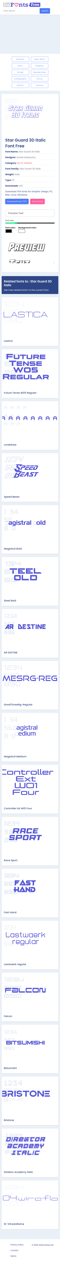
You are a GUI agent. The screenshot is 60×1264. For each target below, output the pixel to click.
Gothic (20, 85)
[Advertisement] (30, 34)
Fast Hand (10, 912)
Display (40, 66)
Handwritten (39, 72)
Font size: (9, 220)
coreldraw (10, 444)
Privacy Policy (17, 1244)
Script (20, 72)
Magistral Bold (13, 548)
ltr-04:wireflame (14, 1224)
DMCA (13, 1256)
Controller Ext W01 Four (18, 808)
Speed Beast (11, 496)
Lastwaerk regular (15, 964)
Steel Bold (10, 600)
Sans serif (39, 59)
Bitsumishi (10, 1068)
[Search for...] (21, 11)
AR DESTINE (11, 652)
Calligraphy (20, 79)
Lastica (8, 341)
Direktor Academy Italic (18, 1172)
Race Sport (10, 860)
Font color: (10, 227)
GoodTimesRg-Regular (18, 704)
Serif (20, 66)
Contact (14, 1250)
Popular (20, 59)
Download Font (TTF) (17, 201)
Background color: (27, 227)
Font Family (37, 201)
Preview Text (30, 249)
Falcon (8, 1016)
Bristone (9, 1120)
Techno (39, 85)
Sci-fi (20, 163)
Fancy (39, 79)
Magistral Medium (15, 756)
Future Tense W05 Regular (20, 392)
